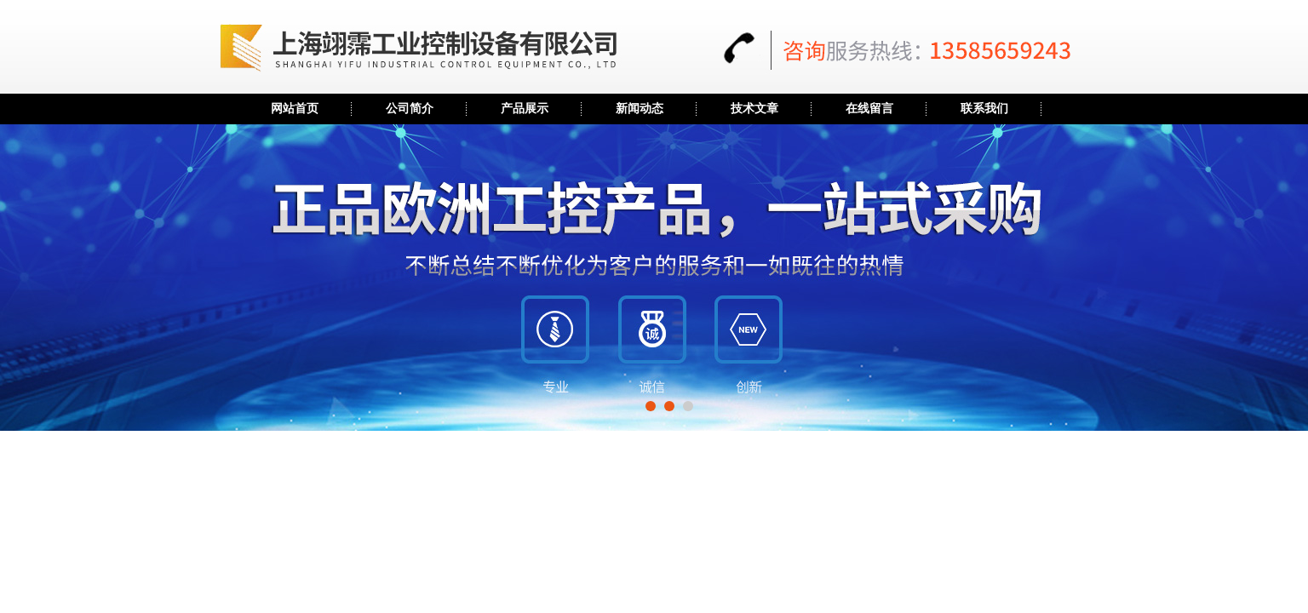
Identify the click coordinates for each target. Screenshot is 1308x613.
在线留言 (869, 108)
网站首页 (294, 108)
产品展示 (524, 108)
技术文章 (754, 108)
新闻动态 (639, 108)
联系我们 (984, 108)
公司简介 (409, 108)
